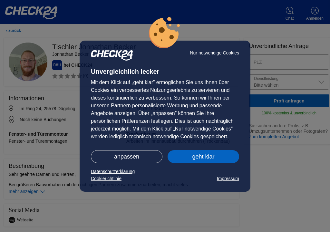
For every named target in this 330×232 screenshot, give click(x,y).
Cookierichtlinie (106, 178)
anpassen (126, 156)
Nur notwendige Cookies (214, 52)
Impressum (228, 178)
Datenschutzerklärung (113, 171)
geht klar (203, 156)
